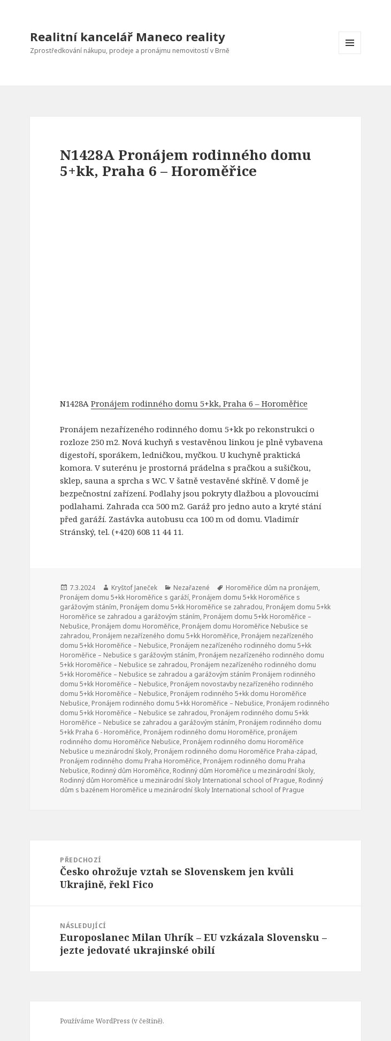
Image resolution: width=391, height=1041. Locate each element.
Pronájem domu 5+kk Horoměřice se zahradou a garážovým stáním (195, 611)
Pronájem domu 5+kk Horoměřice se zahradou (191, 606)
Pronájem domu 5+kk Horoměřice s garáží (124, 597)
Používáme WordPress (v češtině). (112, 1020)
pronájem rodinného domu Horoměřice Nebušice (178, 737)
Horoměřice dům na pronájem (272, 587)
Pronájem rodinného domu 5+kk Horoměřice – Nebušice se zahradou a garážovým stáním (184, 717)
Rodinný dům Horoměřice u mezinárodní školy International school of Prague (177, 780)
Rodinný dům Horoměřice (130, 770)
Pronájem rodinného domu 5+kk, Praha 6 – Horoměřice (199, 403)
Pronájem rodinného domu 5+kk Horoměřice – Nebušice (177, 703)
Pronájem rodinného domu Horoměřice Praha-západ (235, 751)
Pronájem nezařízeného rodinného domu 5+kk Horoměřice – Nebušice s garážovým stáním (185, 650)
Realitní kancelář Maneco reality (127, 36)
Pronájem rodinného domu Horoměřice (203, 732)
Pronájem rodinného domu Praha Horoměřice (130, 761)
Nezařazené (191, 587)
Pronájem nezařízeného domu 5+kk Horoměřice (165, 635)
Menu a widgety (350, 53)
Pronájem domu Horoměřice (135, 626)
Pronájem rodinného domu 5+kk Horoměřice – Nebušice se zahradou (194, 708)
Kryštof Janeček (134, 587)
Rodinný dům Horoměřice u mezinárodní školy (243, 770)
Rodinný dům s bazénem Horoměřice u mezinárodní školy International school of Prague (191, 785)
